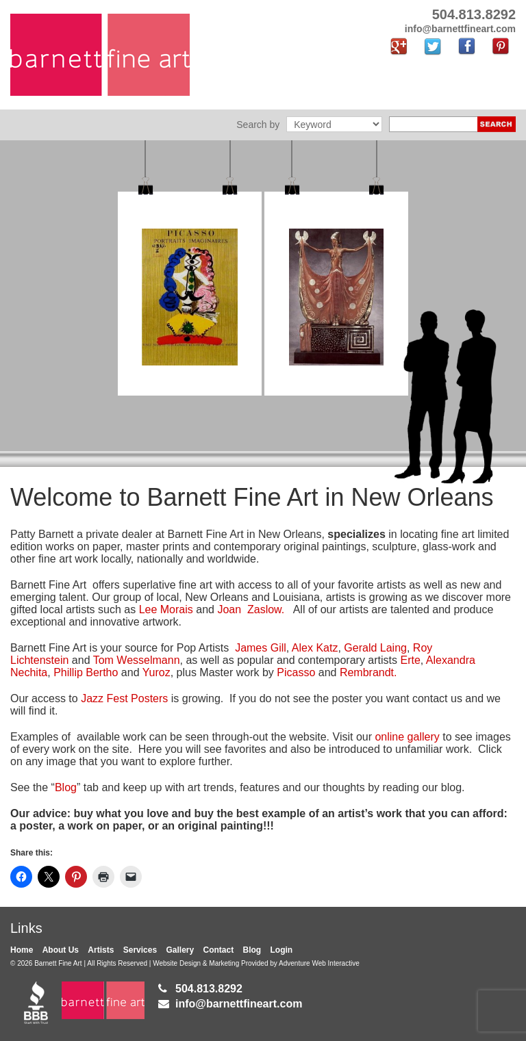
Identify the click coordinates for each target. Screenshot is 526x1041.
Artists (101, 950)
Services (140, 950)
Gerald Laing (375, 648)
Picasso (296, 672)
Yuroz (156, 672)
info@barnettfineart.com (238, 1004)
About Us (60, 950)
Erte (410, 660)
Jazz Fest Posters (126, 698)
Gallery (180, 950)
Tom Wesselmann (136, 660)
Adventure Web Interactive (319, 963)
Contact (218, 950)
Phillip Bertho (85, 672)
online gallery (407, 737)
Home (21, 950)
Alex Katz (315, 648)
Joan (230, 609)
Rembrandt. (368, 672)
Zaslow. (265, 609)
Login (282, 950)
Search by (257, 124)
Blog (66, 787)
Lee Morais (168, 609)
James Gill (260, 648)
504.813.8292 (208, 988)
